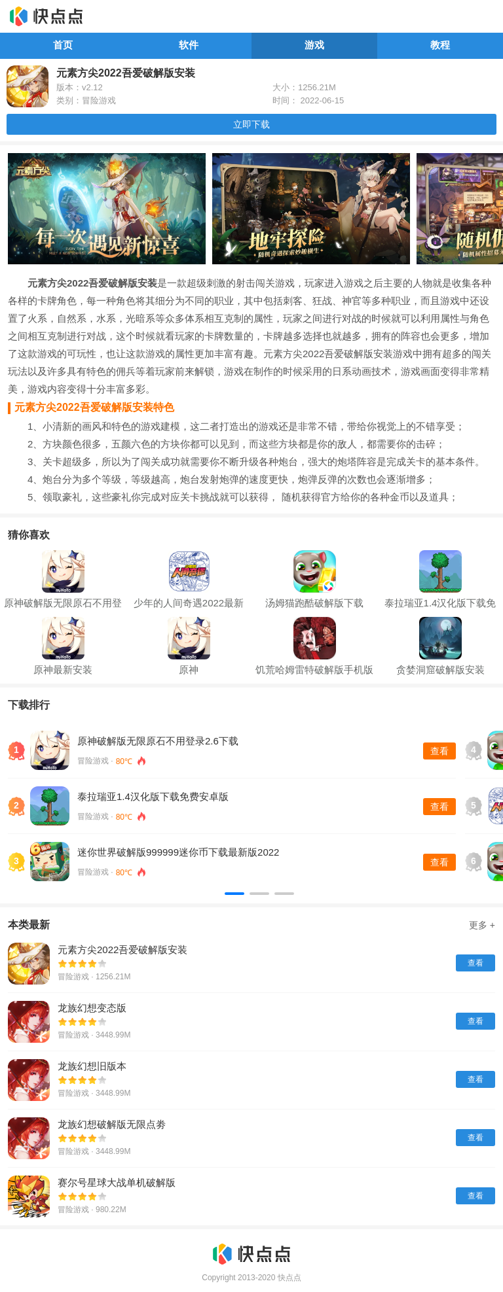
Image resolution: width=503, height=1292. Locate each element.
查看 (439, 751)
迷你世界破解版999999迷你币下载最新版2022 (178, 852)
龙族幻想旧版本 (92, 1066)
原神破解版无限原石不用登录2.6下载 (157, 740)
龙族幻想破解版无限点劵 (112, 1124)
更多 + (482, 925)
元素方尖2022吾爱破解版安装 (122, 949)
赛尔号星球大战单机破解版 (117, 1182)
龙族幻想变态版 (92, 1007)
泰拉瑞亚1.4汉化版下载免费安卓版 (153, 796)
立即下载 (251, 124)
